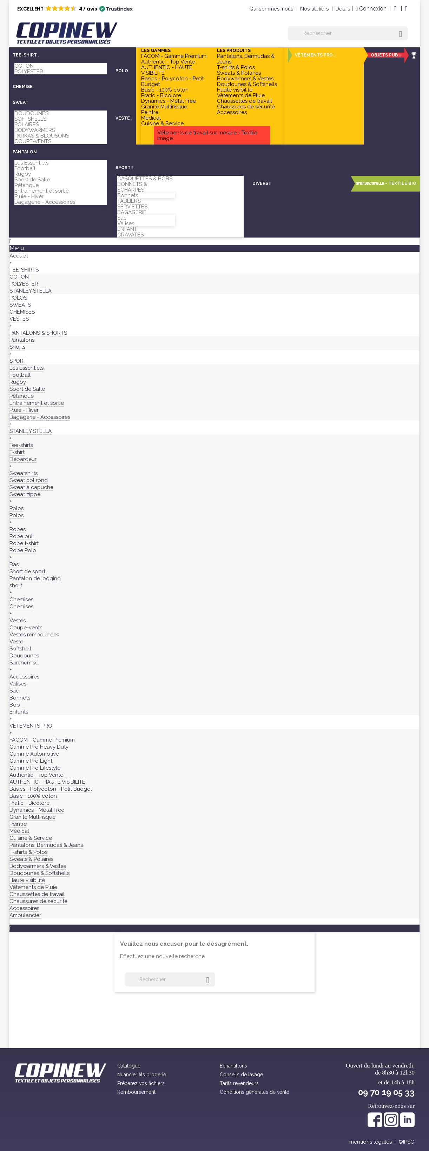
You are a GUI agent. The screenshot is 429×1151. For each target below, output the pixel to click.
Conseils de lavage (241, 1074)
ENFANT (127, 229)
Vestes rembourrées (34, 634)
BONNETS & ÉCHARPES (132, 187)
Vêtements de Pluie (241, 95)
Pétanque (26, 185)
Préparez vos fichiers (141, 1083)
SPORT (18, 361)
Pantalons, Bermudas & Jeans (246, 59)
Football (24, 168)
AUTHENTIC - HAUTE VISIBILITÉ (166, 70)
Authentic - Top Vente (168, 62)
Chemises (21, 599)
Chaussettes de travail (244, 101)
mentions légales (370, 1142)
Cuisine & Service (162, 123)
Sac (122, 218)
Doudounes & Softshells (247, 84)
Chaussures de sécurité (246, 106)
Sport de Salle (32, 179)
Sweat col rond (28, 480)
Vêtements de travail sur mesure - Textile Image (207, 135)
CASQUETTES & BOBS (144, 178)
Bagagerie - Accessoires (44, 202)
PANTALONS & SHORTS (38, 333)
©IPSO (406, 1142)
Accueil (18, 256)
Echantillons (233, 1066)
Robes (17, 529)
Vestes (17, 620)
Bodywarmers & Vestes (245, 78)
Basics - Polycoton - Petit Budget (172, 81)
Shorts (17, 347)
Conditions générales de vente (254, 1092)
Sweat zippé (24, 494)
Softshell (20, 648)
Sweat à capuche (31, 487)
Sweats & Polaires (239, 73)
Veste (16, 641)
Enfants (18, 712)
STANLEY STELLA (30, 291)
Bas (14, 564)
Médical (151, 118)
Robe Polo (22, 550)
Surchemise (23, 663)
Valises (125, 223)
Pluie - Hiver (29, 196)
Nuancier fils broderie (141, 1074)
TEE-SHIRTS (24, 270)
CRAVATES (130, 235)
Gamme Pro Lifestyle (34, 768)
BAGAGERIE (131, 212)
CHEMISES (22, 312)
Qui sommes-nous (271, 9)
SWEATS (20, 305)
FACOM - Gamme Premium (173, 56)
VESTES (19, 319)
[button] (74, 9)
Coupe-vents (25, 627)
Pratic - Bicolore (161, 95)
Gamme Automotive (34, 754)
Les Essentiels (31, 163)
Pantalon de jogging (35, 578)
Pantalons (21, 340)
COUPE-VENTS (32, 141)
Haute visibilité (234, 90)
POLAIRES (26, 124)
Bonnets (127, 195)
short (15, 585)
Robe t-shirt (24, 543)
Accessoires (232, 112)
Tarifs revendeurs (239, 1083)
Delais (343, 9)
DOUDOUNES (31, 113)
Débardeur (23, 459)
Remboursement (136, 1092)
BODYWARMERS (34, 130)
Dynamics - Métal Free (168, 101)
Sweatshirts (23, 473)
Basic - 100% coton (165, 90)
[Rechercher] (348, 33)
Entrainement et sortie (41, 191)
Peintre (149, 112)
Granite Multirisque (164, 106)
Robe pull (21, 536)
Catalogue (128, 1066)
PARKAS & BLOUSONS (41, 136)
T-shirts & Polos (236, 67)
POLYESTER (28, 71)
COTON (24, 66)
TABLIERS (129, 201)
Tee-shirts (21, 445)
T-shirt (17, 452)
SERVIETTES (132, 206)
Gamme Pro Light (30, 761)
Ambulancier (25, 915)
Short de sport (27, 571)
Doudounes (24, 656)
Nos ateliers (314, 9)
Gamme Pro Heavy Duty (38, 747)
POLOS (18, 298)
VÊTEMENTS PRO (30, 726)
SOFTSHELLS (30, 119)
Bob (14, 705)
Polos (16, 508)
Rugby (22, 174)
